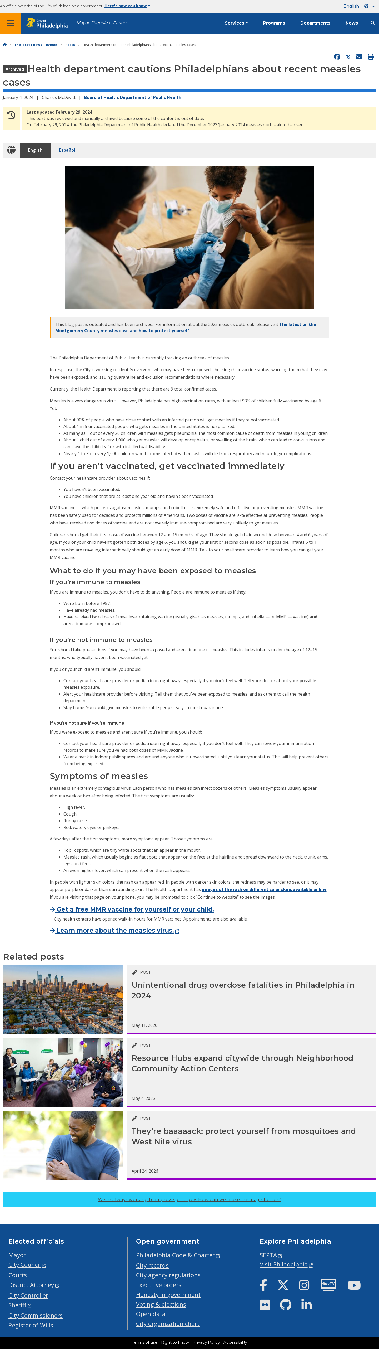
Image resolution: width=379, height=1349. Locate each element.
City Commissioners (35, 1315)
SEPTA (268, 1255)
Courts (17, 1275)
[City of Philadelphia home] (48, 23)
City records (152, 1265)
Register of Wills (30, 1325)
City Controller (28, 1295)
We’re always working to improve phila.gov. (189, 1199)
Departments (315, 23)
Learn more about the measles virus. (112, 930)
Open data (151, 1314)
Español (67, 150)
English (351, 6)
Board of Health (101, 97)
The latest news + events (36, 44)
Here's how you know (127, 6)
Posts (70, 44)
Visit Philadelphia (284, 1264)
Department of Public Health (150, 97)
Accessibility (235, 1342)
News (352, 23)
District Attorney (31, 1285)
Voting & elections (161, 1304)
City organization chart (168, 1323)
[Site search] (372, 23)
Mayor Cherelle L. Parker (101, 22)
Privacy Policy (206, 1342)
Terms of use (144, 1342)
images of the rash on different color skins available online (264, 889)
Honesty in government (168, 1294)
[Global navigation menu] (10, 23)
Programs (274, 23)
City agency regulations (168, 1275)
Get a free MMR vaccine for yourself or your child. (132, 909)
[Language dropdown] (370, 6)
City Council (24, 1264)
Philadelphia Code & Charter (175, 1255)
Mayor (17, 1255)
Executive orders (158, 1285)
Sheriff (17, 1305)
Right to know (175, 1342)
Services (234, 23)
